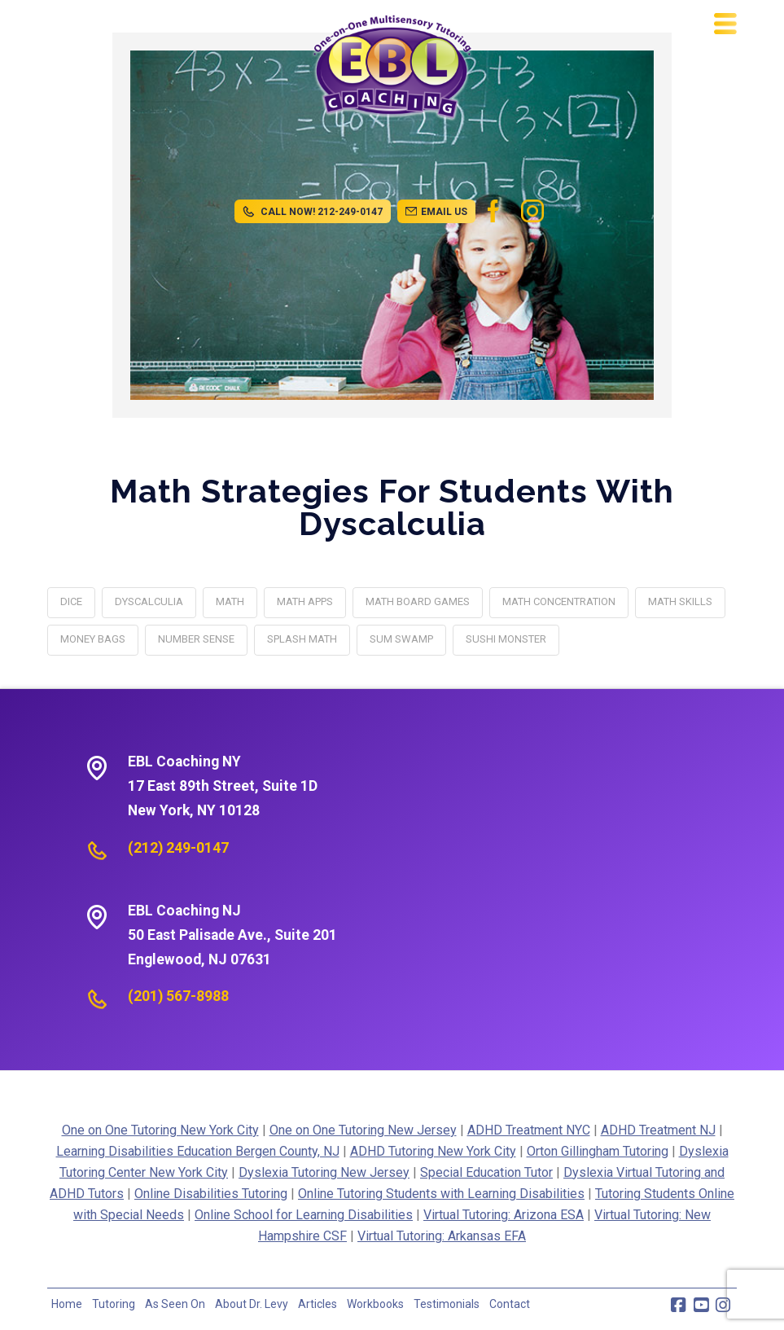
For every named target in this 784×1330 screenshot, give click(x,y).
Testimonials (447, 1303)
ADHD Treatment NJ (658, 1130)
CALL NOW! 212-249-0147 (313, 211)
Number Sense (196, 639)
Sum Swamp (401, 639)
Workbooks (375, 1303)
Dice (71, 601)
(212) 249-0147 (178, 848)
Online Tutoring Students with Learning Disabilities (441, 1193)
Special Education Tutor (486, 1172)
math (230, 601)
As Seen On (175, 1303)
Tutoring (113, 1303)
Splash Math (302, 639)
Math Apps (305, 601)
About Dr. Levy (251, 1303)
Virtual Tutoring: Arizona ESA (503, 1214)
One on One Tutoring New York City (160, 1130)
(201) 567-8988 (178, 996)
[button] (725, 23)
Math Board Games (418, 601)
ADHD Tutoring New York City (433, 1151)
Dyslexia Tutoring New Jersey (324, 1172)
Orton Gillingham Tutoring (597, 1151)
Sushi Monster (506, 639)
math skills (680, 601)
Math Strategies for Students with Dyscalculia (392, 507)
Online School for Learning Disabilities (304, 1214)
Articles (317, 1303)
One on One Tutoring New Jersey (363, 1130)
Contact (509, 1303)
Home (66, 1303)
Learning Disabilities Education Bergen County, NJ (197, 1151)
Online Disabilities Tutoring (210, 1193)
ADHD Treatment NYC (528, 1130)
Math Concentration (558, 601)
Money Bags (92, 639)
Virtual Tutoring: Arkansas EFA (441, 1236)
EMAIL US (436, 211)
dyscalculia (149, 601)
